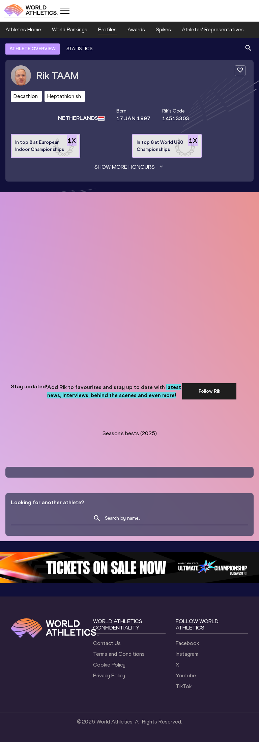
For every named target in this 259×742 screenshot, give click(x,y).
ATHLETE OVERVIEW (32, 49)
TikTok (184, 686)
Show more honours (129, 167)
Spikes (163, 29)
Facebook (187, 643)
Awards (136, 29)
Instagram (187, 654)
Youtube (186, 675)
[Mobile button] (64, 11)
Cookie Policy (109, 665)
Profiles (107, 29)
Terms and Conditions (119, 654)
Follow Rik (209, 391)
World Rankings (69, 29)
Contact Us (107, 643)
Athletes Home (23, 29)
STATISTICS (79, 49)
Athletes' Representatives (213, 29)
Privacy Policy (109, 675)
